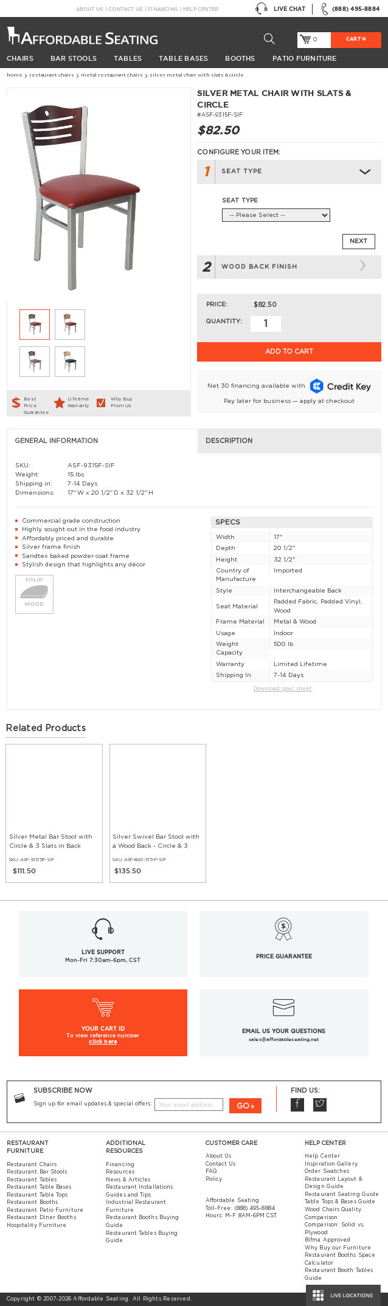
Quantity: (224, 321)
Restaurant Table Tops (37, 1195)
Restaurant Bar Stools (37, 1172)
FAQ (211, 1171)
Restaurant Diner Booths (41, 1217)
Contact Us (125, 9)
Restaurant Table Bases (39, 1187)
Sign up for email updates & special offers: (92, 1104)
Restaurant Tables (32, 1180)
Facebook (298, 1105)
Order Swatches (327, 1171)
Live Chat (280, 9)
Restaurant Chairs (51, 75)
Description (229, 441)
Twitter (320, 1105)
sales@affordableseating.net (284, 1039)
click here (103, 1042)
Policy (214, 1179)
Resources (120, 1172)
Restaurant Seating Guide (342, 1194)
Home (15, 75)
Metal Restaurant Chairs (112, 75)
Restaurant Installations (139, 1187)
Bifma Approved (327, 1240)
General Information (56, 441)
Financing (163, 9)
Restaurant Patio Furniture (45, 1210)
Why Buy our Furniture (338, 1248)
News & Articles (128, 1180)
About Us (89, 9)
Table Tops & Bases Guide (340, 1202)
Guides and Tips (128, 1195)
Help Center (200, 9)
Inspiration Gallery (331, 1164)
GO (243, 1106)
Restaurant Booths (32, 1202)
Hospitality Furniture (37, 1225)
